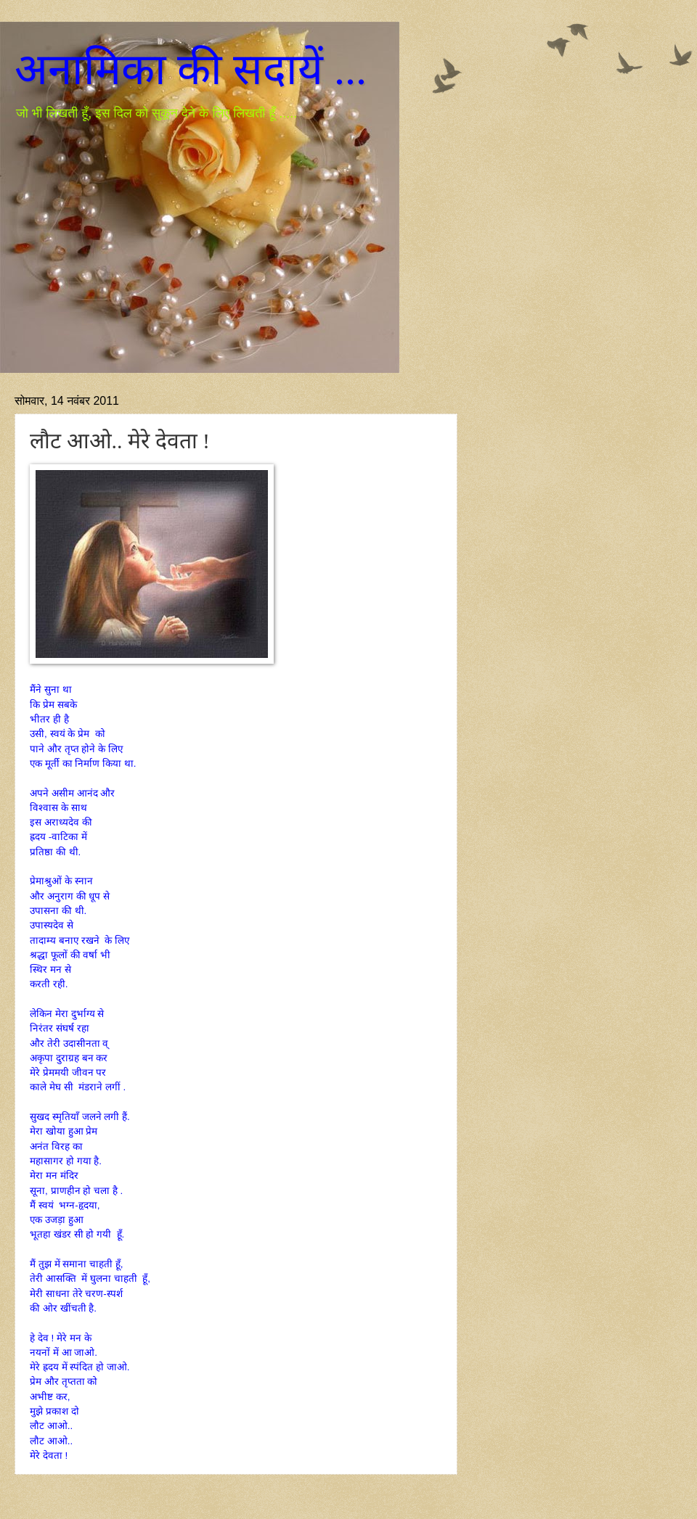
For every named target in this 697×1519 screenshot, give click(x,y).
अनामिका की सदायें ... (191, 70)
